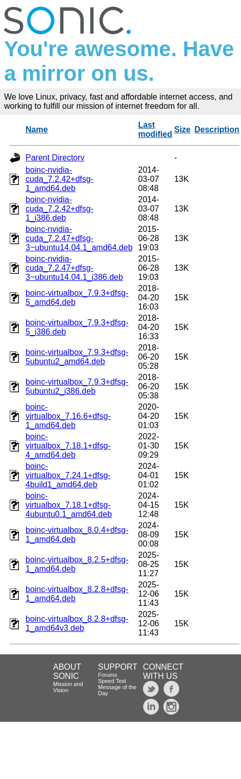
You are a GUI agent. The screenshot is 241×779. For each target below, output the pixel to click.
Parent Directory (55, 157)
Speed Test (112, 681)
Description (217, 129)
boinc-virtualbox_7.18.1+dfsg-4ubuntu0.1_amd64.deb (69, 504)
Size (182, 129)
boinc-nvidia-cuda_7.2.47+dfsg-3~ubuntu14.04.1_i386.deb (74, 267)
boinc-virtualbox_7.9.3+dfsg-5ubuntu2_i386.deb (77, 386)
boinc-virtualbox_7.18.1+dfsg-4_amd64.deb (68, 445)
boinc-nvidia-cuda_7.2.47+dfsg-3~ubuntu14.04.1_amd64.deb (79, 238)
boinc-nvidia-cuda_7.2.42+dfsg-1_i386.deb (59, 208)
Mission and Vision (68, 687)
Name (37, 129)
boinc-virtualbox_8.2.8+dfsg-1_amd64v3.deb (77, 623)
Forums (107, 675)
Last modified (155, 129)
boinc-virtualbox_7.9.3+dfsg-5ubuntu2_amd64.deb (77, 357)
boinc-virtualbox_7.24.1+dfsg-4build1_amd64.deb (68, 475)
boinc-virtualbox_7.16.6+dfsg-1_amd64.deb (68, 416)
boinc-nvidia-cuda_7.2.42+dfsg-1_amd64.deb (59, 179)
